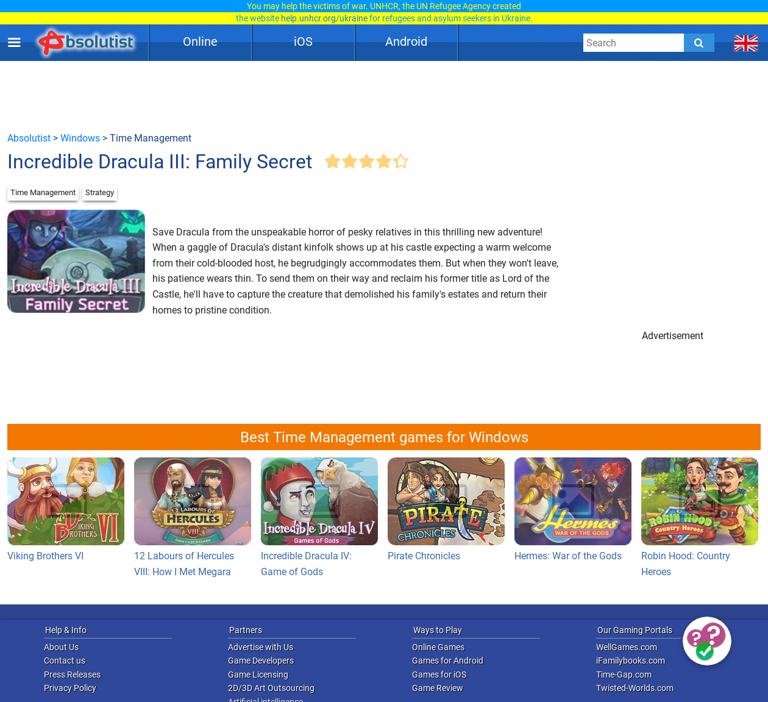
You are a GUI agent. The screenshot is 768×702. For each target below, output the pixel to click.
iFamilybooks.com (630, 660)
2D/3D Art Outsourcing (271, 688)
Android (406, 41)
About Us (61, 647)
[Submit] (699, 43)
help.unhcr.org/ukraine (324, 18)
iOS (303, 41)
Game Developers (261, 660)
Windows (80, 138)
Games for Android (447, 660)
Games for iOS (439, 674)
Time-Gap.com (624, 674)
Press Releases (72, 674)
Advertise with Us (260, 647)
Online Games (438, 647)
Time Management (43, 192)
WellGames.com (626, 647)
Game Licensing (258, 674)
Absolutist (29, 138)
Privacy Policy (70, 688)
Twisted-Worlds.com (635, 688)
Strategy (99, 192)
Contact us (64, 660)
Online (200, 41)
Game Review (437, 688)
